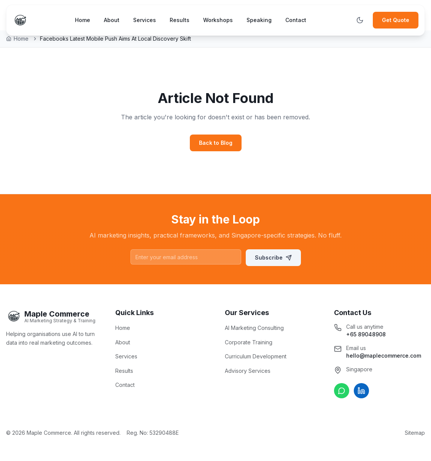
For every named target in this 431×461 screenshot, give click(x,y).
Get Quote (395, 20)
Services (144, 20)
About (111, 20)
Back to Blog (215, 142)
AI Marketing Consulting (254, 328)
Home (82, 20)
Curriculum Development (255, 356)
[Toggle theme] (360, 20)
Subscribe (273, 257)
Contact (295, 20)
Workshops (218, 20)
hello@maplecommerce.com (383, 355)
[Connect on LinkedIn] (361, 390)
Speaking (259, 20)
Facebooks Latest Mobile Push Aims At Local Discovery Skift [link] (115, 38)
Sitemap (415, 432)
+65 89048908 (366, 334)
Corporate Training (248, 342)
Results (179, 20)
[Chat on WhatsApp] (341, 390)
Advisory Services (247, 371)
